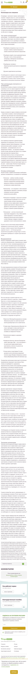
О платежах (16, 651)
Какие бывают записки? (6, 651)
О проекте (3, 644)
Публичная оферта (18, 648)
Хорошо (14, 672)
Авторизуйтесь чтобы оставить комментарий (14, 575)
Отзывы (15, 644)
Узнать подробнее (8, 591)
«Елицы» (16, 646)
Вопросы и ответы (5, 646)
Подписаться (14, 628)
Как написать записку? (5, 648)
